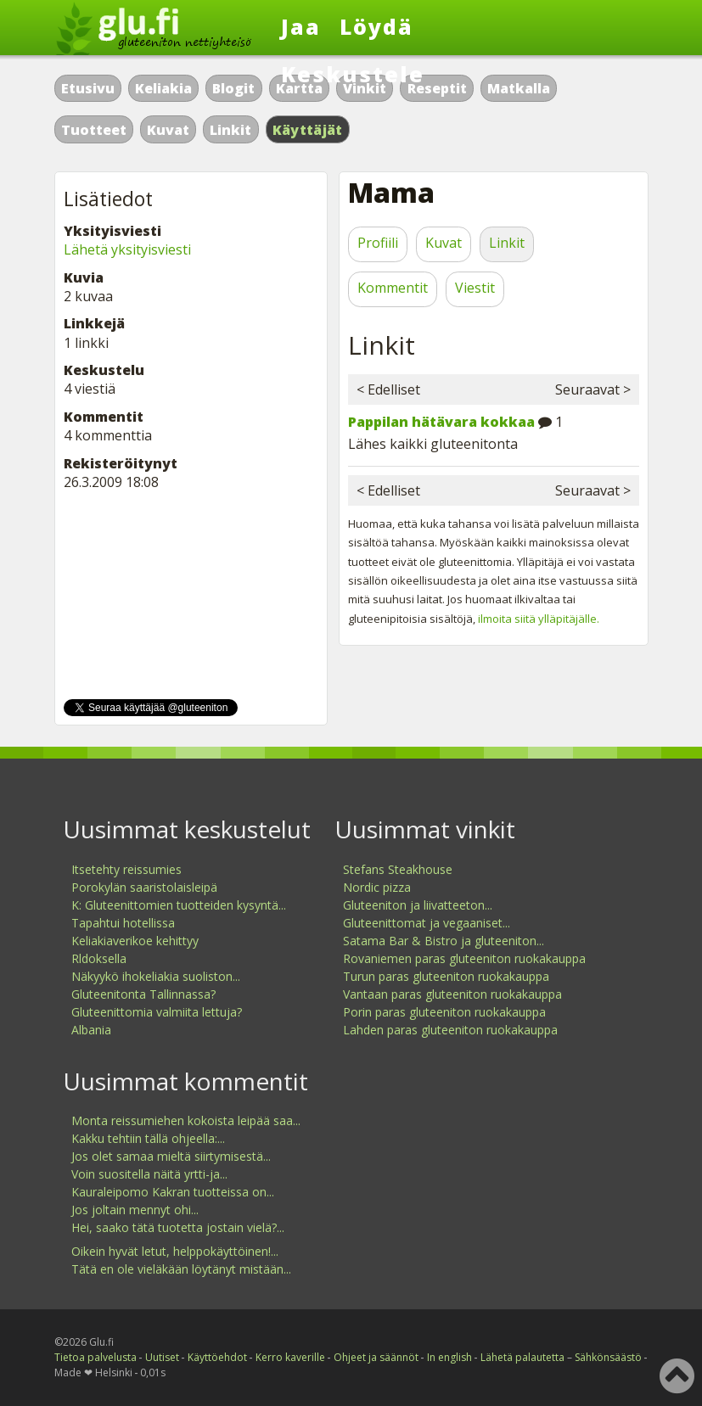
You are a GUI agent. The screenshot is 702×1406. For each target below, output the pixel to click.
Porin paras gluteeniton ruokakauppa (444, 1012)
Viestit (475, 287)
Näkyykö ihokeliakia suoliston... (155, 976)
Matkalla (518, 88)
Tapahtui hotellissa (123, 923)
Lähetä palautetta (522, 1357)
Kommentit (392, 287)
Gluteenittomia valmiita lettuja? (156, 1012)
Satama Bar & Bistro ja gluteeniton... (443, 941)
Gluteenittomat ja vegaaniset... (426, 923)
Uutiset (162, 1357)
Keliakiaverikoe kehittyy (135, 941)
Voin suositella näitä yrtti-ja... (149, 1174)
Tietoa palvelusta (95, 1357)
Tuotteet (93, 129)
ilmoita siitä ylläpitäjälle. (538, 618)
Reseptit (437, 88)
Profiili (377, 242)
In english (449, 1357)
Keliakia (163, 88)
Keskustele (352, 73)
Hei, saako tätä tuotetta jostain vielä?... (177, 1227)
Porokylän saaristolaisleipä (144, 887)
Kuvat (168, 129)
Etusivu (88, 88)
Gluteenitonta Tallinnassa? (143, 994)
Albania (91, 1030)
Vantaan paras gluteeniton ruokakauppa (452, 994)
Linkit (230, 129)
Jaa (301, 26)
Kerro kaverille (290, 1357)
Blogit (233, 88)
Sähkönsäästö (608, 1357)
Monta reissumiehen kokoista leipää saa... (185, 1120)
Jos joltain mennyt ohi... (135, 1210)
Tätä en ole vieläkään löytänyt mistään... (181, 1269)
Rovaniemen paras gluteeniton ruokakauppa (464, 958)
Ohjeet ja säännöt (376, 1357)
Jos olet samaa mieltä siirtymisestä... (171, 1156)
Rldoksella (98, 958)
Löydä (376, 26)
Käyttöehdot (217, 1357)
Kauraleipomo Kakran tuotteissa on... (172, 1192)
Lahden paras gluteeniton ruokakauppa (450, 1030)
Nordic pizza (377, 887)
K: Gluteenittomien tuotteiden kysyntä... (178, 905)
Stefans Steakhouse (397, 869)
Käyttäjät (307, 129)
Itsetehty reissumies (126, 869)
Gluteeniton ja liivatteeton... (417, 905)
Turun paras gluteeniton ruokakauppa (446, 976)
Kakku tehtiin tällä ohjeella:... (148, 1138)
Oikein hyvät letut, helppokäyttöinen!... (174, 1251)
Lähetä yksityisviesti (127, 249)
